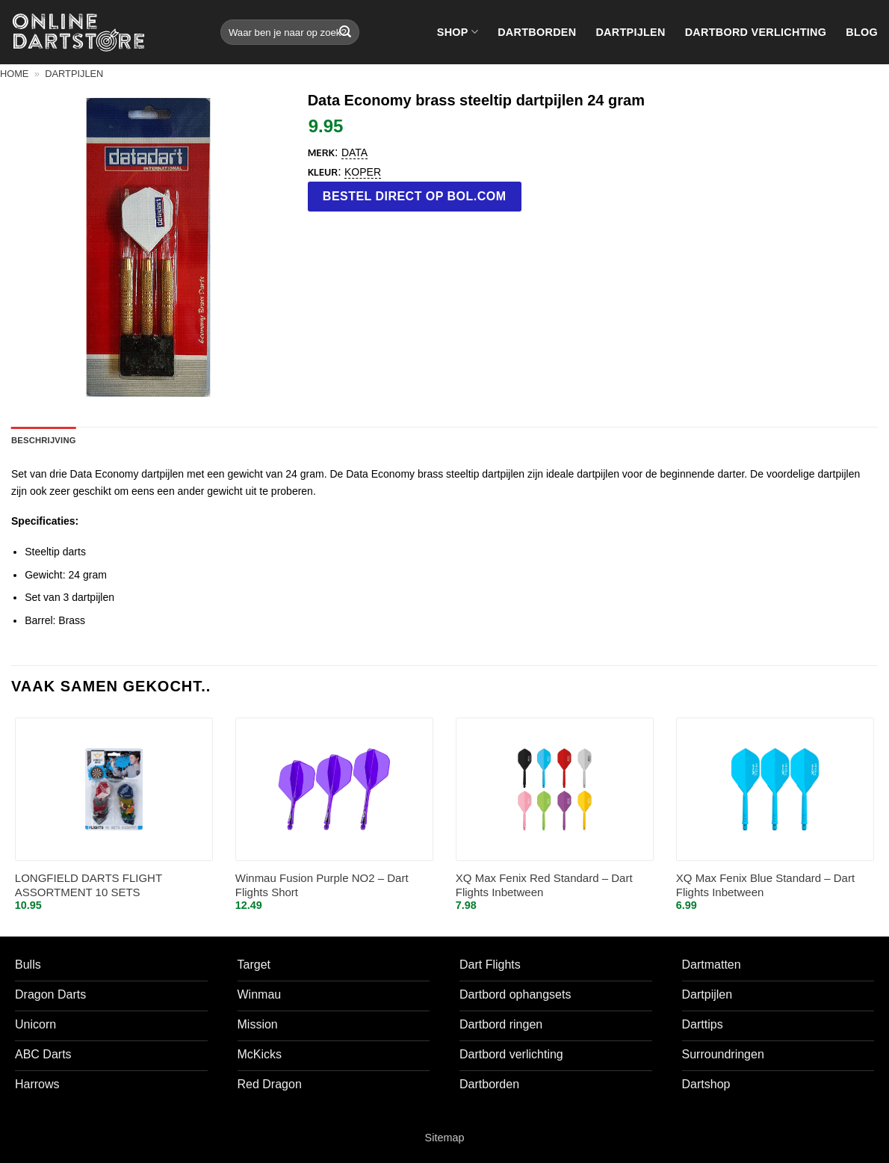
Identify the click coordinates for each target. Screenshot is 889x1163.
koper (362, 172)
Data (354, 152)
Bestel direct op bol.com (415, 196)
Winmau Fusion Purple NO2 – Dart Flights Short (322, 885)
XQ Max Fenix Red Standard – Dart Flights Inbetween (544, 885)
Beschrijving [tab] (43, 440)
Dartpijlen (630, 32)
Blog (862, 32)
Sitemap (445, 1138)
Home (14, 73)
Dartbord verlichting (756, 32)
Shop (457, 32)
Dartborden (537, 32)
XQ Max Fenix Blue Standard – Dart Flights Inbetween (765, 885)
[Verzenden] (345, 32)
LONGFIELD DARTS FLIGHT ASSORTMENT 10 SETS (88, 885)
